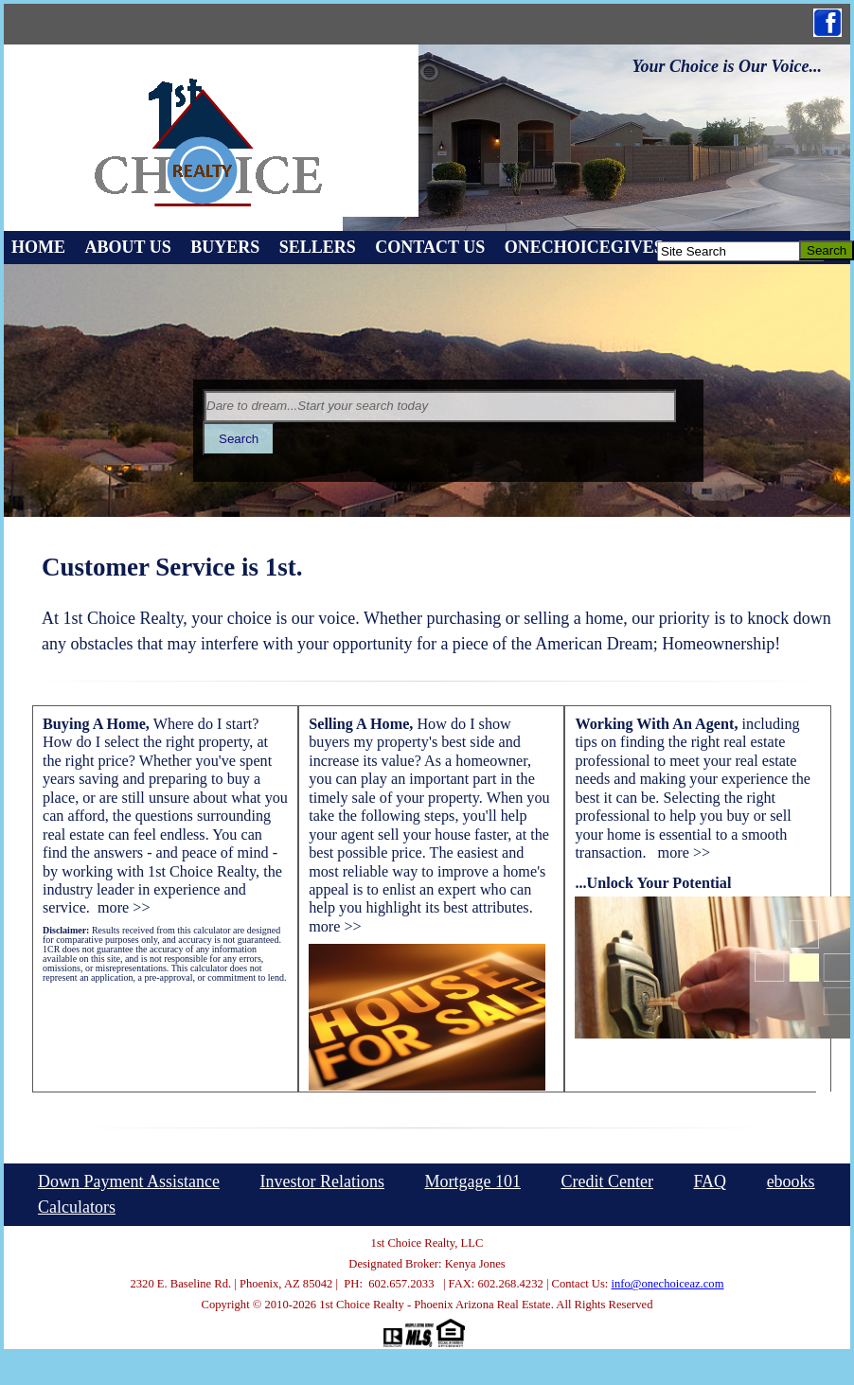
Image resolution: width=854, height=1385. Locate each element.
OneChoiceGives (584, 247)
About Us (128, 247)
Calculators (77, 1207)
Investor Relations (321, 1181)
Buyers (224, 247)
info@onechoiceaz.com (668, 1283)
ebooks (791, 1181)
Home (38, 247)
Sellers (317, 247)
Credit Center (606, 1181)
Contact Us (430, 247)
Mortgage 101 (472, 1181)
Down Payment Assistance (129, 1181)
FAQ (709, 1181)
